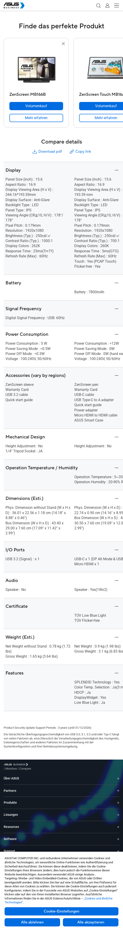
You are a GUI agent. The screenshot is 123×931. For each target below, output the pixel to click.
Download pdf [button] (47, 152)
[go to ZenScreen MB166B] (36, 68)
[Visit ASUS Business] (17, 765)
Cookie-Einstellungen (61, 911)
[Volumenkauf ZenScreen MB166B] (36, 106)
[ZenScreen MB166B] (36, 93)
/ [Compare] (50, 765)
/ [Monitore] (36, 765)
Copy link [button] (80, 152)
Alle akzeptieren (90, 922)
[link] (36, 118)
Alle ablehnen (32, 922)
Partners (10, 787)
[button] (98, 5)
